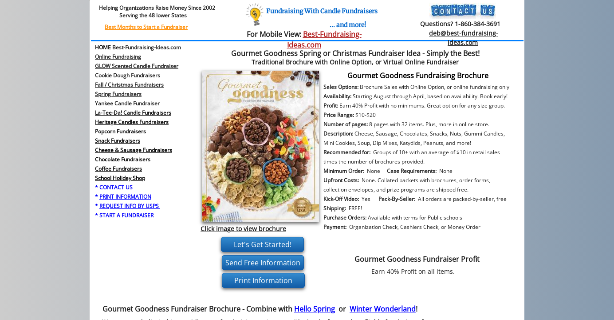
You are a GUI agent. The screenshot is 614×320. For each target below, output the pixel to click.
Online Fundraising (118, 56)
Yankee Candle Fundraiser (127, 103)
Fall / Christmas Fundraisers (129, 84)
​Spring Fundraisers (118, 94)
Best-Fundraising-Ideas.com (146, 47)
